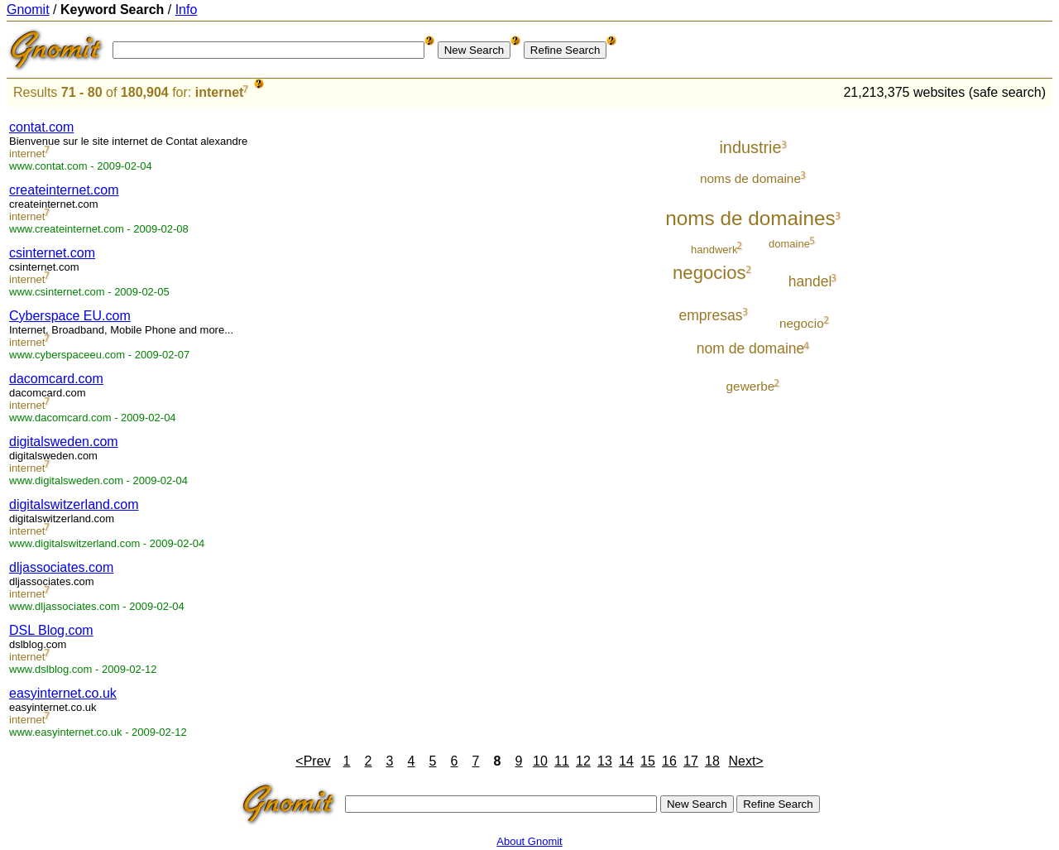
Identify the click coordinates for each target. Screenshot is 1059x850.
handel (810, 281)
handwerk (714, 249)
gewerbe (750, 386)
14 (626, 761)
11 (561, 761)
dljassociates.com (61, 567)
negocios (709, 272)
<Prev (312, 761)
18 (712, 761)
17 (690, 761)
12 (583, 761)
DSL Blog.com (51, 630)
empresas (711, 315)
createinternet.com (64, 190)
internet (219, 92)
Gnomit (28, 9)
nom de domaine (751, 348)
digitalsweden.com (63, 442)
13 (604, 761)
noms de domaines (750, 218)
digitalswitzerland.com (74, 504)
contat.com (41, 127)
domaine (789, 244)
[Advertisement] (984, 357)
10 (540, 761)
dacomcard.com (56, 379)
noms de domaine (750, 178)
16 (669, 761)
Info (186, 9)
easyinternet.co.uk (63, 693)
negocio (801, 323)
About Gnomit (529, 841)
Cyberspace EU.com (70, 316)
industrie (750, 147)
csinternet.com (52, 253)
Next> (745, 761)
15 (647, 761)
